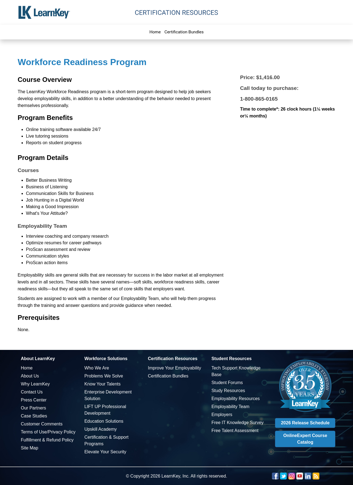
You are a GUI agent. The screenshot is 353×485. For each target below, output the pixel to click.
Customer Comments (42, 424)
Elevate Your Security (105, 451)
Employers (222, 414)
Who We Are (96, 368)
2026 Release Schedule (305, 422)
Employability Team (231, 406)
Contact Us (32, 392)
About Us (30, 376)
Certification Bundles (184, 32)
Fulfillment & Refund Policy (47, 440)
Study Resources (228, 390)
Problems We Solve (103, 376)
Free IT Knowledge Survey (238, 422)
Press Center (34, 400)
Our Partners (33, 408)
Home (155, 32)
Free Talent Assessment (235, 430)
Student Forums (227, 382)
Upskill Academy (100, 429)
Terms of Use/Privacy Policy (48, 432)
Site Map (29, 448)
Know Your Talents (102, 384)
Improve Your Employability (174, 368)
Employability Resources (236, 398)
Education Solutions (103, 421)
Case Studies (34, 416)
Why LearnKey (35, 384)
